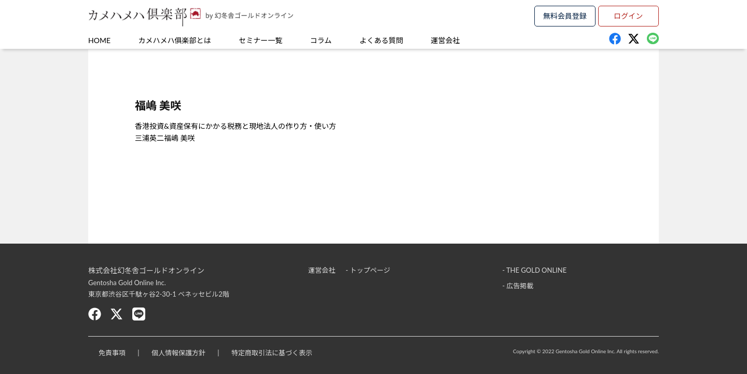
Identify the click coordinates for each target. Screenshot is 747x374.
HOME (99, 40)
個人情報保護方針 (178, 353)
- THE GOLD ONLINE (534, 270)
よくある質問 (381, 40)
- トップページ (367, 270)
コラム (321, 40)
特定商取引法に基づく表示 (271, 353)
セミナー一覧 (260, 40)
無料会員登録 (565, 15)
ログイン (628, 15)
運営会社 (445, 40)
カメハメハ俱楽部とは (175, 40)
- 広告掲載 (517, 286)
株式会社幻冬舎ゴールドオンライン (146, 270)
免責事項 (112, 353)
